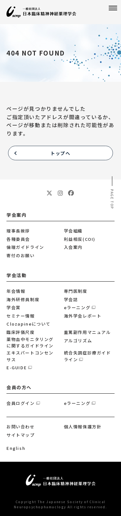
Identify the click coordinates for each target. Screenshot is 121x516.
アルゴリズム (78, 340)
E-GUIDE (16, 367)
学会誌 (71, 299)
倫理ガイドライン (25, 247)
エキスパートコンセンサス (30, 356)
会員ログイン (20, 403)
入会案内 (73, 247)
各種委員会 (18, 239)
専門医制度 (75, 291)
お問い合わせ (20, 427)
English (15, 448)
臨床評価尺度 (20, 332)
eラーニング (77, 307)
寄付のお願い (20, 255)
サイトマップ (20, 435)
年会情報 (15, 291)
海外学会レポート (83, 316)
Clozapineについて (28, 324)
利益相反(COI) (80, 239)
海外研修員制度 (22, 299)
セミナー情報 (20, 316)
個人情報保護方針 (83, 427)
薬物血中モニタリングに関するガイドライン (30, 342)
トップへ (60, 153)
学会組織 (73, 231)
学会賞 (13, 307)
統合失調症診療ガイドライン (87, 356)
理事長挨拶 (18, 231)
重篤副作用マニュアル (87, 332)
